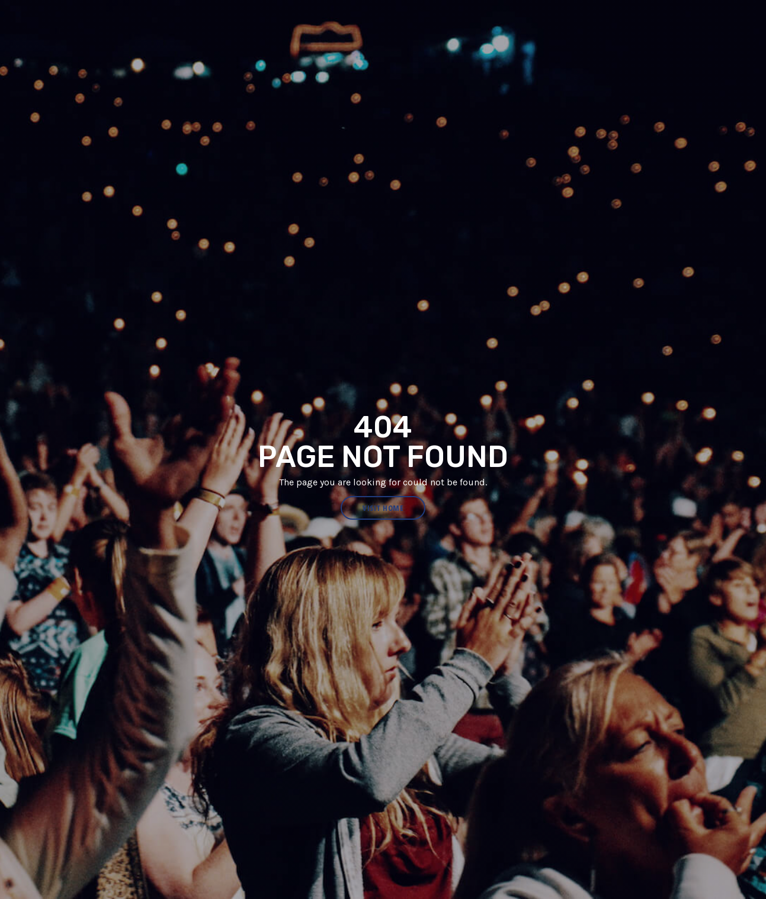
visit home (383, 508)
